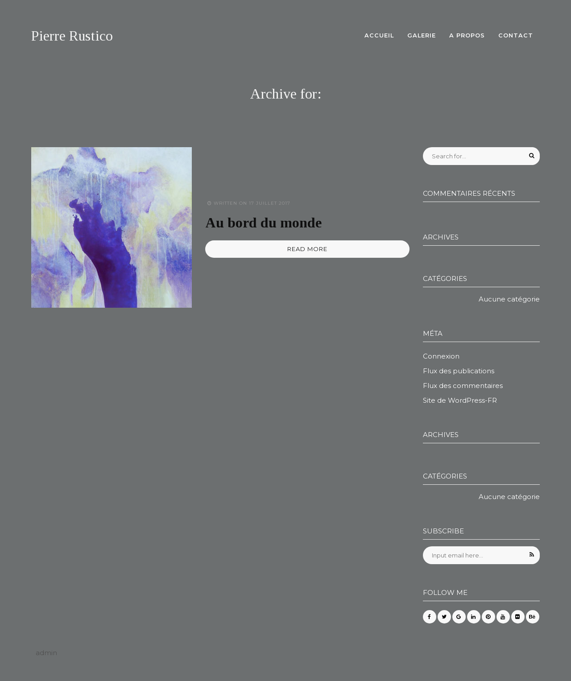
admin (46, 652)
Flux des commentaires (463, 385)
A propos (467, 35)
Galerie (421, 35)
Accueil (379, 35)
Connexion (441, 356)
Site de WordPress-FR (460, 400)
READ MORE (307, 248)
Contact (515, 35)
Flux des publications (458, 371)
